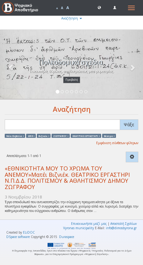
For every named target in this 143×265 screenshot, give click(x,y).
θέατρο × (109, 135)
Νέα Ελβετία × (15, 135)
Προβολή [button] (71, 80)
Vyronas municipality (78, 228)
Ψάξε (129, 124)
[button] (99, 7)
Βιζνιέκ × (43, 135)
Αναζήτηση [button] (71, 18)
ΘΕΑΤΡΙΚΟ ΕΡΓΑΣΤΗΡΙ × (86, 135)
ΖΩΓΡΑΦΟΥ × (61, 135)
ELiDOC (29, 232)
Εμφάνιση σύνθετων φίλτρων (117, 143)
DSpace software (18, 237)
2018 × (31, 135)
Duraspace (66, 237)
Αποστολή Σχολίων (123, 223)
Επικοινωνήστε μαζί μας (89, 223)
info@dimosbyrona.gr (121, 228)
